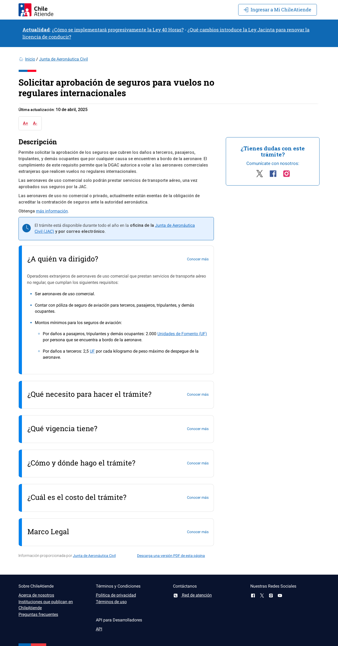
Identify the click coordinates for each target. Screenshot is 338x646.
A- (35, 123)
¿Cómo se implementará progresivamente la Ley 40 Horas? (118, 29)
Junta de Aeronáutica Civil (63, 59)
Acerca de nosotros (36, 595)
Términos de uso (111, 601)
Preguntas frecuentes (38, 614)
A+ (25, 123)
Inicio (30, 59)
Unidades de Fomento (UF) (182, 333)
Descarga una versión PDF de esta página (171, 555)
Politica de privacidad (116, 595)
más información (52, 211)
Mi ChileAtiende (277, 9)
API (99, 628)
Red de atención (192, 595)
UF (92, 351)
